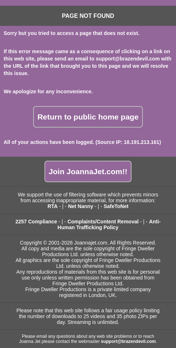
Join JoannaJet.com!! (88, 171)
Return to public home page (88, 117)
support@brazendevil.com (128, 59)
